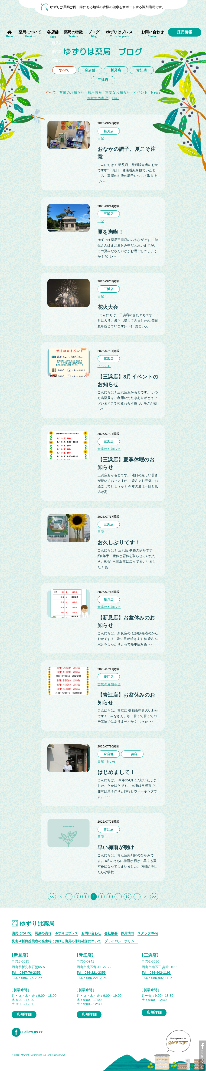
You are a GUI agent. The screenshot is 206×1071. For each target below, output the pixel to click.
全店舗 (90, 70)
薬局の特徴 (73, 34)
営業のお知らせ (72, 92)
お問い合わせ (152, 34)
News (111, 761)
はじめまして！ (116, 772)
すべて (64, 70)
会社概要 (111, 933)
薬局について (30, 34)
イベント (141, 92)
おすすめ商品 (97, 98)
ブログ (93, 34)
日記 (115, 98)
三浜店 (103, 80)
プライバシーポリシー (121, 941)
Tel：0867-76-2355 (26, 972)
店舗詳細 (24, 1015)
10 (127, 897)
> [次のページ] (145, 897)
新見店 (116, 70)
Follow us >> (27, 1032)
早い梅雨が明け (116, 847)
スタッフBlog (147, 933)
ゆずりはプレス (119, 34)
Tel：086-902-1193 (156, 972)
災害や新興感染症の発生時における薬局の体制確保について (56, 941)
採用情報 (184, 32)
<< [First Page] (52, 897)
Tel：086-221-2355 (91, 972)
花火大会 (108, 307)
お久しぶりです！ (119, 542)
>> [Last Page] (154, 897)
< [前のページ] (61, 897)
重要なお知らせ (117, 92)
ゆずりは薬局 (33, 923)
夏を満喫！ (111, 232)
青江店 (141, 70)
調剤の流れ (43, 933)
